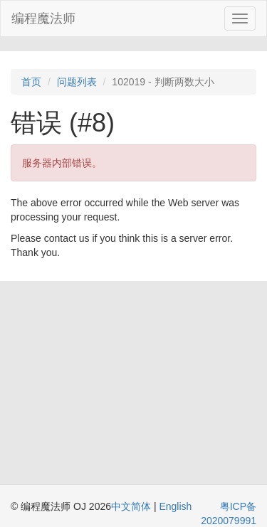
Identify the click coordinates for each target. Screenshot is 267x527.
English (175, 506)
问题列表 (77, 81)
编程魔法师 (43, 18)
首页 (31, 81)
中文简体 (132, 506)
